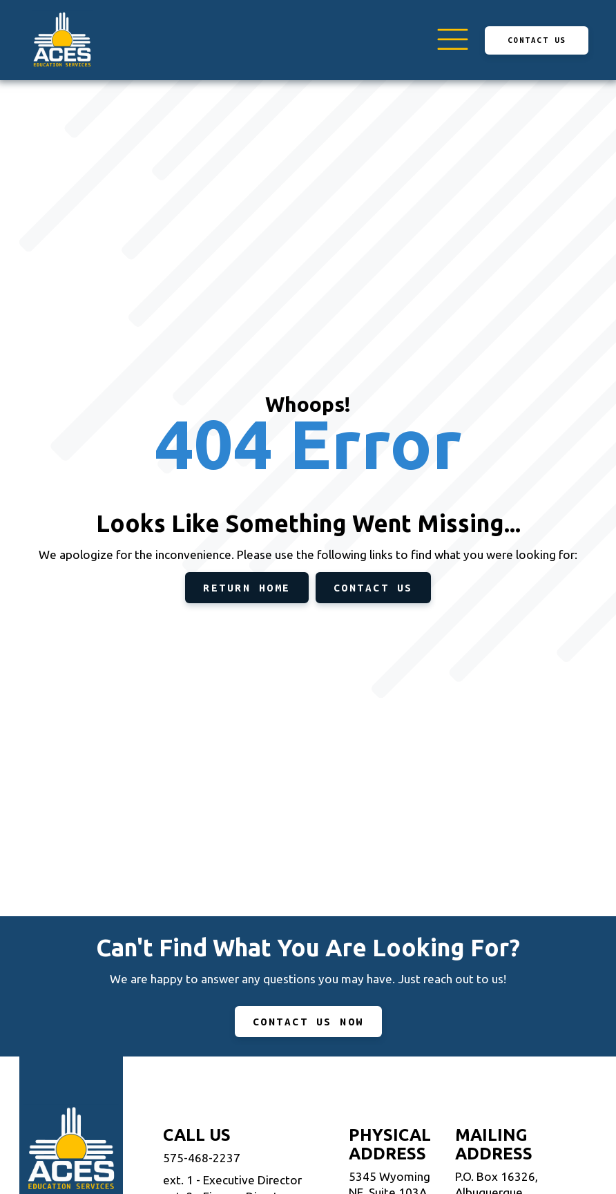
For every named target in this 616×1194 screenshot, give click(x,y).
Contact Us (537, 39)
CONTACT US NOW (308, 1021)
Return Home (247, 588)
